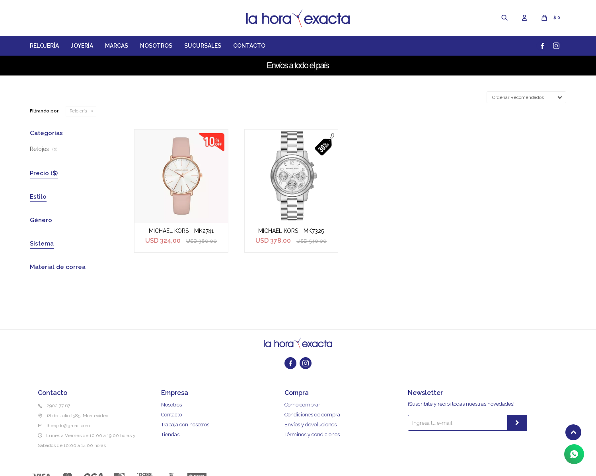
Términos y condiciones (312, 434)
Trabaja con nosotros (185, 425)
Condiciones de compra (312, 415)
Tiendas (170, 434)
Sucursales (202, 46)
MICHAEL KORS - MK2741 (181, 231)
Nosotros (156, 46)
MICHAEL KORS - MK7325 (291, 231)
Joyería (82, 46)
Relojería (44, 46)
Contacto (249, 46)
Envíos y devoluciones (310, 425)
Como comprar (302, 405)
